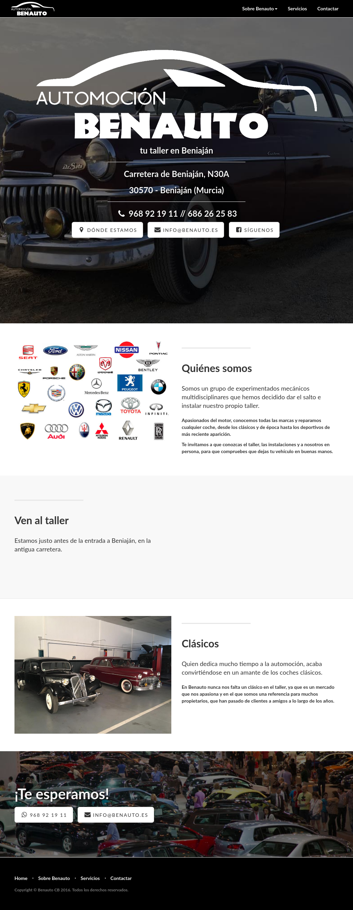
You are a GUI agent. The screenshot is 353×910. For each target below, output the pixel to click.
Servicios (297, 8)
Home (21, 878)
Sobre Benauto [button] (259, 8)
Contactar (328, 8)
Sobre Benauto (54, 878)
